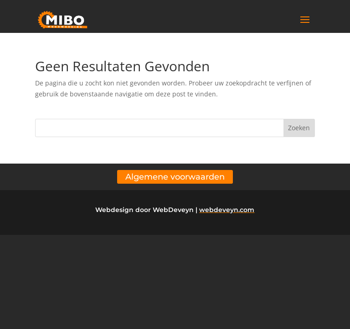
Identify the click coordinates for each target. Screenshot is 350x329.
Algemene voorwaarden (175, 177)
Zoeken (299, 127)
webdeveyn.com (226, 210)
